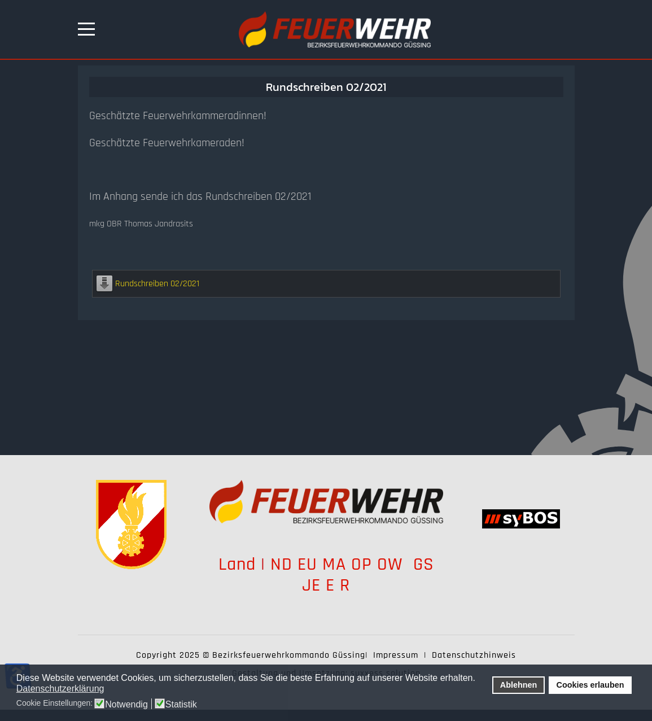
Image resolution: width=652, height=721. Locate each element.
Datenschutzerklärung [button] (60, 688)
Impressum (395, 655)
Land (237, 564)
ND (281, 564)
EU (307, 564)
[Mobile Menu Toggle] (86, 29)
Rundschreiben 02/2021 (157, 284)
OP (361, 564)
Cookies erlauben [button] (590, 684)
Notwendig (126, 704)
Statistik (181, 704)
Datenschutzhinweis (474, 655)
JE (311, 585)
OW (392, 564)
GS (423, 564)
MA (334, 564)
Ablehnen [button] (518, 684)
